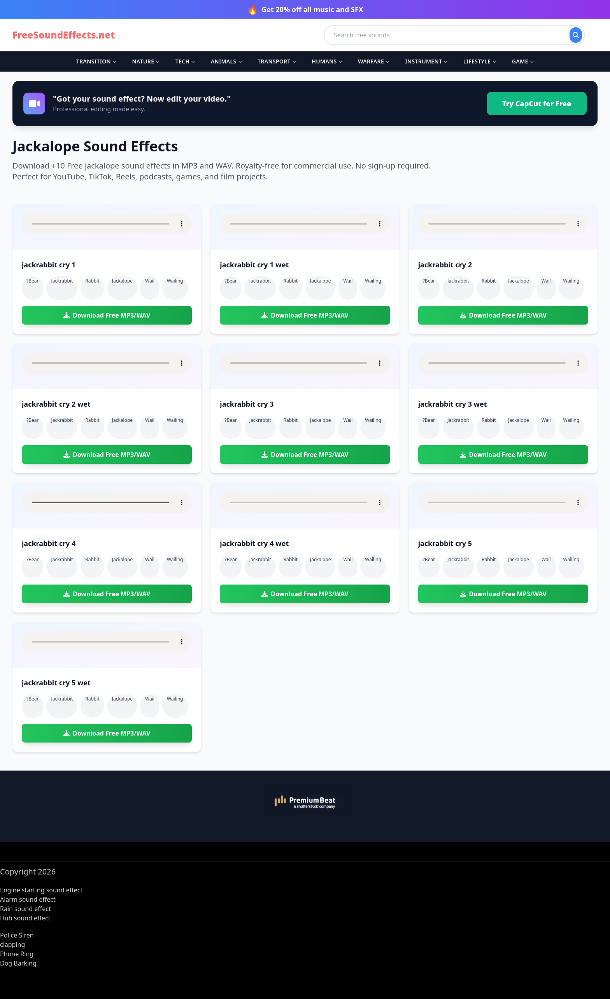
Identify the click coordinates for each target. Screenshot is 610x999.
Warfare (373, 61)
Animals (226, 61)
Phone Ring (16, 954)
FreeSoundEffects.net (63, 35)
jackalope (122, 280)
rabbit (92, 280)
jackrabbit (62, 280)
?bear (32, 280)
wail (149, 280)
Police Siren (17, 935)
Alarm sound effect (28, 899)
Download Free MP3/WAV (106, 315)
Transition (96, 61)
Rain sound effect (25, 908)
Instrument (426, 61)
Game (523, 61)
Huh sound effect (25, 918)
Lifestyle (479, 61)
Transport (277, 61)
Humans (327, 61)
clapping (12, 944)
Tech (185, 61)
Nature (146, 61)
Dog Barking (18, 963)
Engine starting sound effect (41, 890)
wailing (175, 280)
